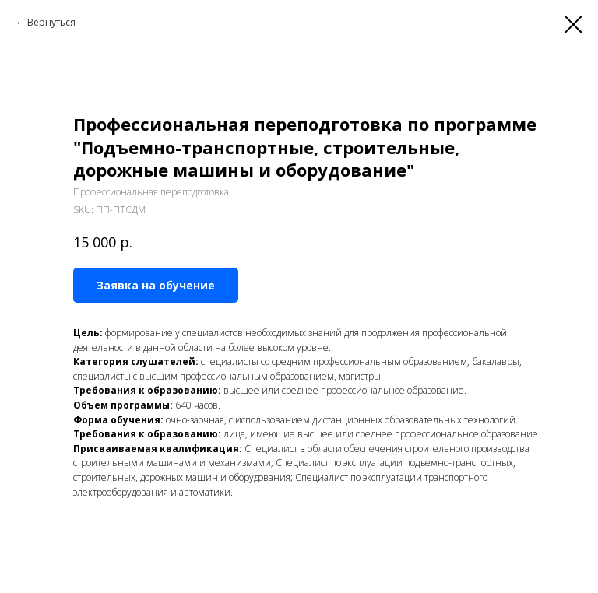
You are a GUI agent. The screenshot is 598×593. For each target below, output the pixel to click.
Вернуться (51, 22)
